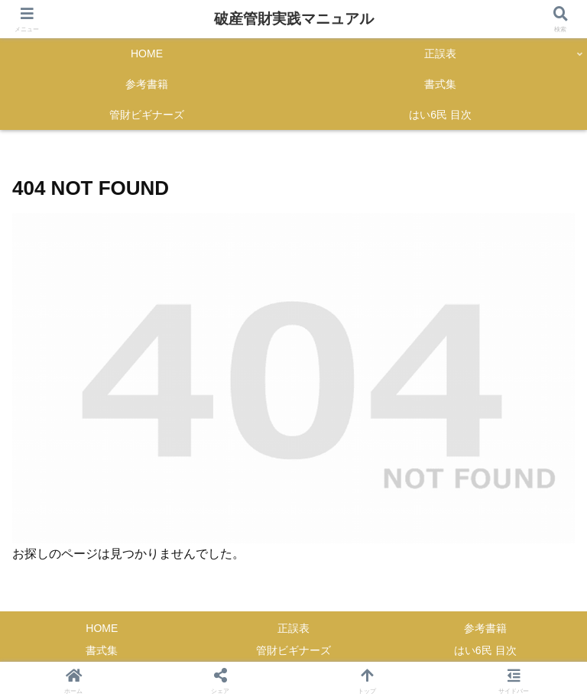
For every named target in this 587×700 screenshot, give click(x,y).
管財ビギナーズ (293, 650)
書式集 (102, 650)
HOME (102, 628)
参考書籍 (485, 628)
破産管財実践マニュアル (294, 19)
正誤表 (293, 628)
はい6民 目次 (485, 650)
